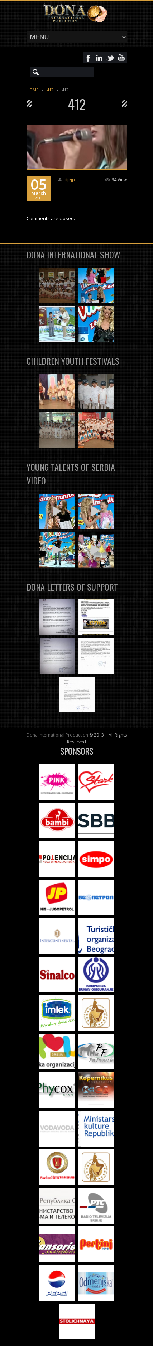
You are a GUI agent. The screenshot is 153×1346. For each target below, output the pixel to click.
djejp (69, 180)
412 (50, 89)
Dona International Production (57, 735)
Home (32, 89)
